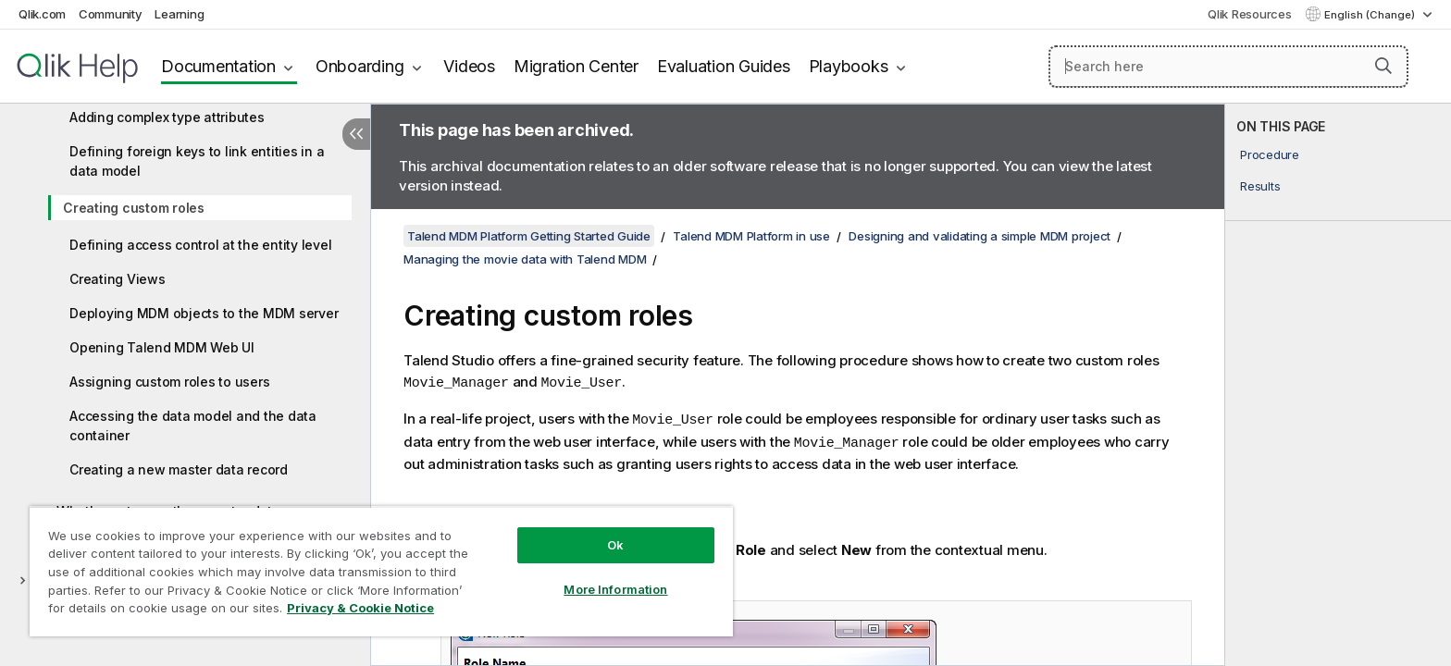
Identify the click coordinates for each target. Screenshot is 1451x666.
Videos (469, 66)
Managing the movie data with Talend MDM (524, 259)
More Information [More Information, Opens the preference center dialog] (615, 589)
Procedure (1269, 154)
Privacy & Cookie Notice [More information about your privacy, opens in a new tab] (360, 607)
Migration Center (576, 66)
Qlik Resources (1250, 13)
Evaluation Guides (723, 66)
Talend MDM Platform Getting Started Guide (529, 235)
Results (1260, 186)
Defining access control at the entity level (200, 245)
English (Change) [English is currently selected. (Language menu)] (1371, 14)
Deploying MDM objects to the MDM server (203, 313)
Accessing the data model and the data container (192, 425)
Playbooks (848, 66)
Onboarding (360, 66)
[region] (381, 571)
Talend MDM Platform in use (751, 235)
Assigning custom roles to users (169, 381)
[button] (1383, 65)
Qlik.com (42, 13)
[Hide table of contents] (356, 134)
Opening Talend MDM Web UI (161, 347)
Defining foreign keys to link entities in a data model (196, 161)
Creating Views (117, 279)
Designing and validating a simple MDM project (979, 235)
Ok (615, 544)
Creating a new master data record (178, 469)
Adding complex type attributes (167, 117)
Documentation (218, 66)
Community (111, 13)
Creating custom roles (134, 208)
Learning (179, 13)
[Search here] (1228, 66)
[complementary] (1338, 385)
